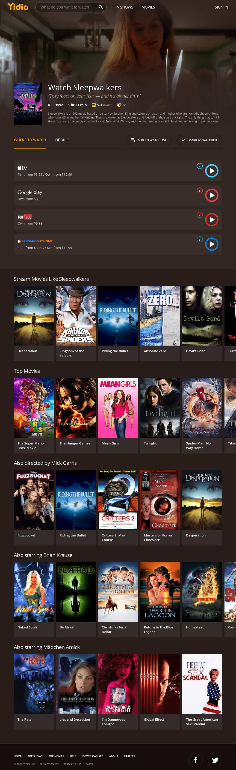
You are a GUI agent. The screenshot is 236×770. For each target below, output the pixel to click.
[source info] (199, 166)
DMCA (89, 764)
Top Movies (56, 756)
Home (18, 756)
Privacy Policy (49, 764)
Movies (148, 7)
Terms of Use (72, 764)
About (113, 756)
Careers (129, 756)
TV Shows (124, 7)
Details (62, 139)
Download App (92, 756)
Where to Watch (30, 139)
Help (73, 756)
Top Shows (35, 756)
